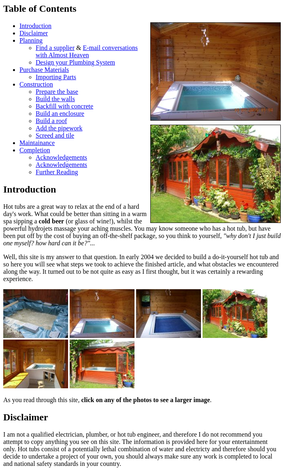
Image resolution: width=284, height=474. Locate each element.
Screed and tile (55, 135)
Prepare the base (57, 91)
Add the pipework (59, 128)
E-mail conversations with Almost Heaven (87, 51)
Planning (31, 40)
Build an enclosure (60, 113)
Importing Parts (56, 77)
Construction (36, 84)
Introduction (35, 25)
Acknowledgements (61, 157)
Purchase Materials (44, 69)
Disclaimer (33, 33)
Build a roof (51, 120)
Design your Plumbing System (75, 62)
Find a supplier (55, 47)
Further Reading (57, 172)
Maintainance (37, 142)
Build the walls (55, 98)
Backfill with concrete (64, 106)
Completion (34, 150)
